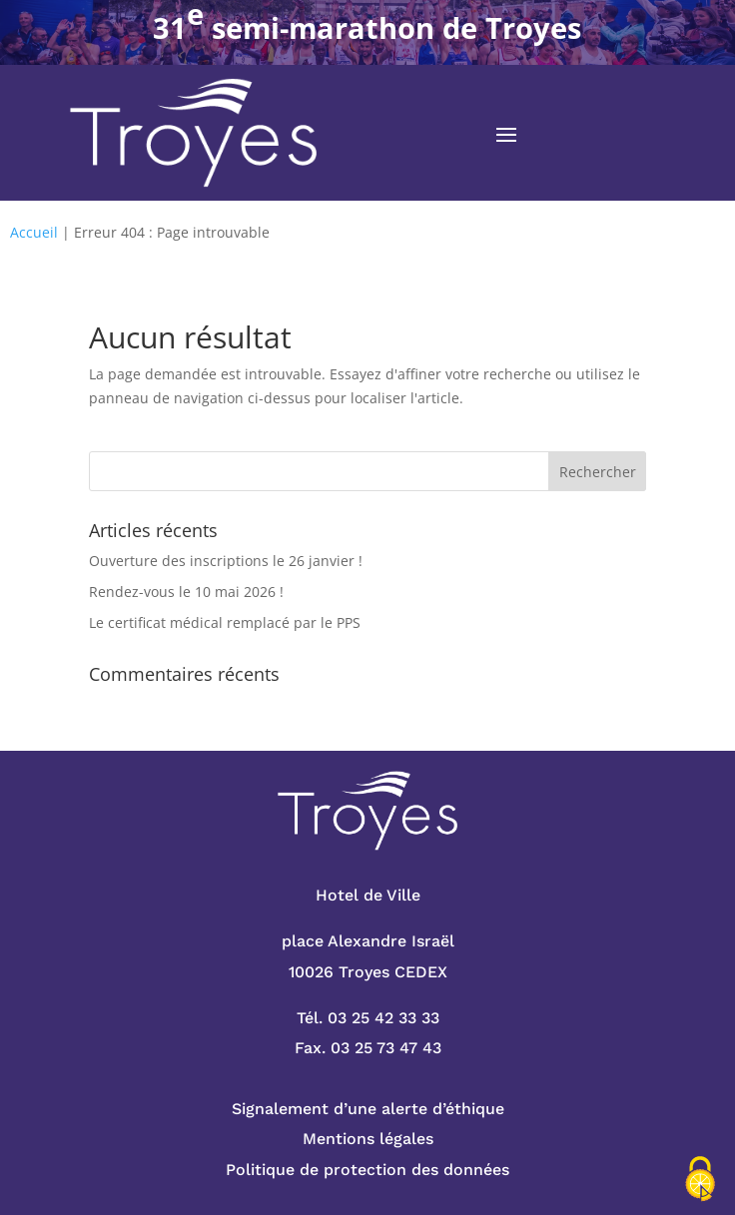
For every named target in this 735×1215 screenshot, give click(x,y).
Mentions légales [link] (368, 1138)
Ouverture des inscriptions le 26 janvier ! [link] (226, 560)
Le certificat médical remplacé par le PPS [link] (225, 622)
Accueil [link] (34, 232)
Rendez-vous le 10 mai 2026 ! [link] (186, 591)
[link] (193, 133)
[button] (506, 134)
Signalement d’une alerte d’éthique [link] (368, 1108)
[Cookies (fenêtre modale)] (700, 1180)
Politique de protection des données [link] (367, 1169)
